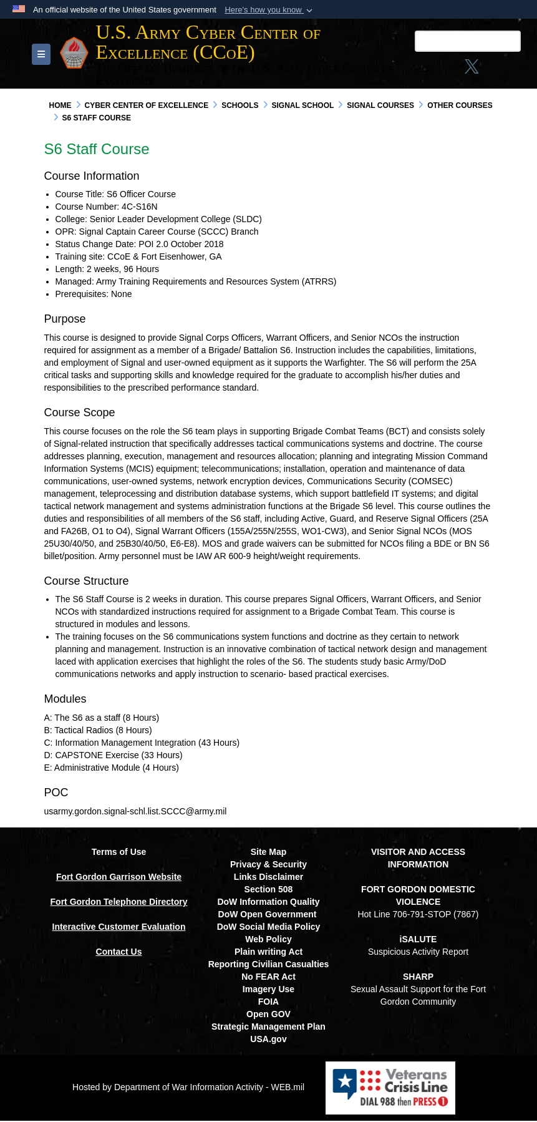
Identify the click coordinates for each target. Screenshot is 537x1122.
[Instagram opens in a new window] (395, 71)
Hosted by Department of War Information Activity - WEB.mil (188, 1088)
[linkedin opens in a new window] (441, 71)
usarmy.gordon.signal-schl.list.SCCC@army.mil (135, 812)
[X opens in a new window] (418, 71)
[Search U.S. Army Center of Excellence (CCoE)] (414, 41)
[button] (270, 10)
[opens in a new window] (466, 71)
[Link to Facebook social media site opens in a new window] (371, 71)
